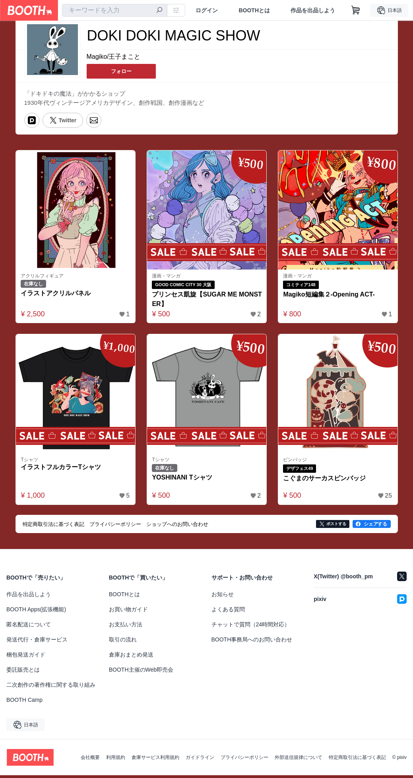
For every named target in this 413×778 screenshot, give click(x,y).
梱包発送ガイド (25, 657)
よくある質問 (228, 612)
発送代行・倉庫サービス (37, 642)
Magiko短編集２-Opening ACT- (331, 295)
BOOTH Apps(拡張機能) (36, 612)
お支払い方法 (125, 627)
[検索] (159, 10)
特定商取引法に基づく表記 (357, 760)
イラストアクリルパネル (58, 294)
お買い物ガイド (128, 612)
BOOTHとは (254, 10)
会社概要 (90, 760)
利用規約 (115, 760)
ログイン (207, 10)
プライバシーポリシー (244, 760)
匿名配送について (28, 627)
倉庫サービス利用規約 (155, 760)
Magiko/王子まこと (114, 57)
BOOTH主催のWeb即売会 (141, 672)
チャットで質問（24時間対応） (250, 627)
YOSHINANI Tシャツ (184, 480)
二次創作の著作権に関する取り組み (50, 687)
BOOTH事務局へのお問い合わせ (252, 642)
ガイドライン (200, 760)
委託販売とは (23, 672)
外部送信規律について (298, 760)
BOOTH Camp (24, 702)
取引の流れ (123, 642)
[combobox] (114, 10)
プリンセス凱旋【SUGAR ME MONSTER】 (205, 300)
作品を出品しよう (313, 10)
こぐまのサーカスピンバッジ (326, 481)
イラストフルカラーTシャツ (63, 469)
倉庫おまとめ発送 (131, 657)
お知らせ (222, 597)
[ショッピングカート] (355, 10)
